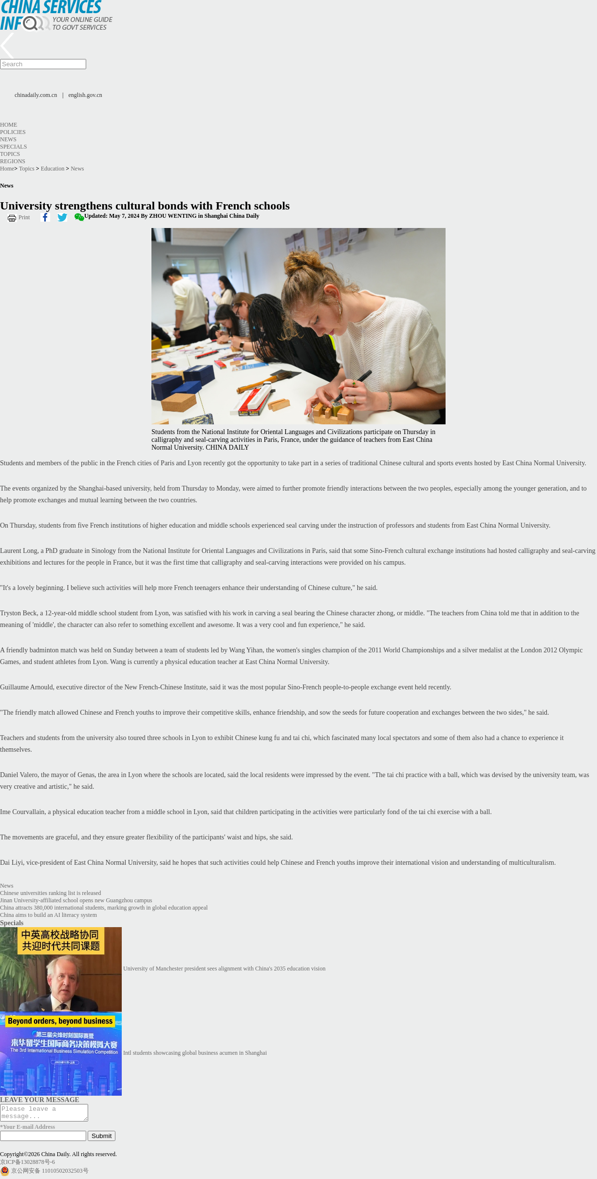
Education (53, 168)
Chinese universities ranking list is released (50, 893)
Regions (12, 161)
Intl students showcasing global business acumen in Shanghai (195, 1052)
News (8, 139)
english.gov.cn (85, 95)
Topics (10, 154)
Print (24, 217)
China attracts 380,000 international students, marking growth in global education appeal (104, 907)
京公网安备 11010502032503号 (50, 1173)
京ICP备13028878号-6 (27, 1164)
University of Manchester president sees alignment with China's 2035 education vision (224, 968)
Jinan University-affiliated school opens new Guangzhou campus (76, 900)
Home (8, 124)
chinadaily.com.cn (36, 95)
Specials (13, 146)
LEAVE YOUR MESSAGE (39, 1099)
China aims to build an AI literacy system (48, 915)
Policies (13, 132)
